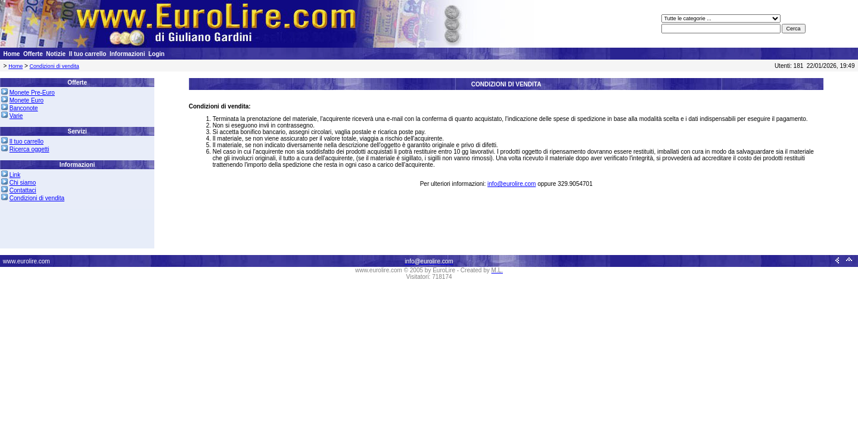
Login (156, 54)
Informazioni (127, 54)
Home (12, 54)
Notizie (56, 54)
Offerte (33, 54)
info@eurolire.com (511, 184)
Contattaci (23, 190)
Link (15, 175)
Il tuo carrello (88, 54)
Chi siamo (23, 182)
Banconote (24, 108)
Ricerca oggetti (29, 149)
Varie (16, 116)
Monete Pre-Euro (32, 92)
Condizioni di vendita (54, 66)
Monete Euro (26, 100)
